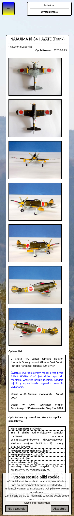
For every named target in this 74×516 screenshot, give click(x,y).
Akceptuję (59, 508)
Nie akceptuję (16, 508)
